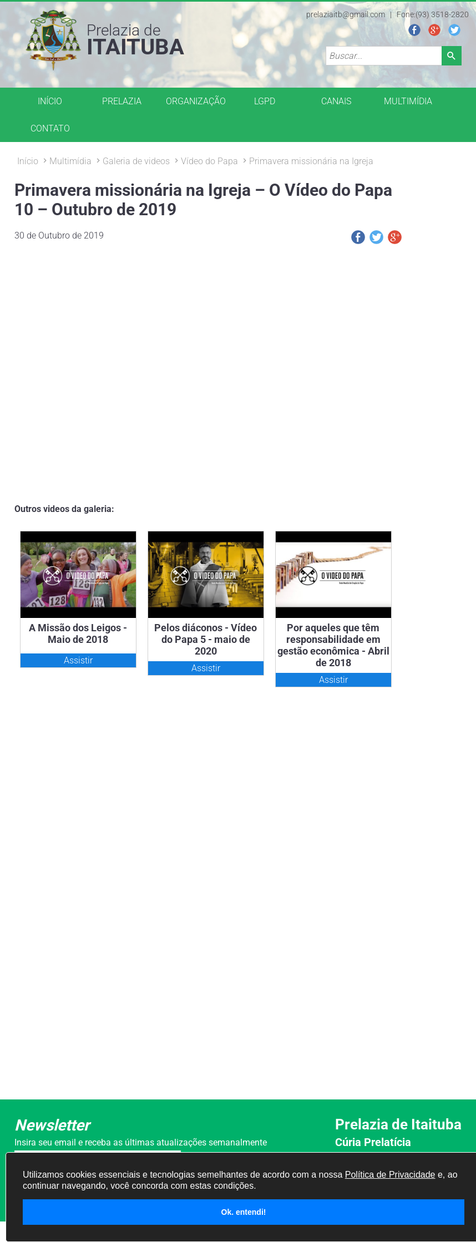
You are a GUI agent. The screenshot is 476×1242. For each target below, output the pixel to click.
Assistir (78, 660)
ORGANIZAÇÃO (196, 101)
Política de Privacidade (390, 1174)
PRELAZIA (121, 101)
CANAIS (336, 101)
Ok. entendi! (243, 1212)
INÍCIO (50, 101)
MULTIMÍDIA (408, 101)
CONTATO (50, 128)
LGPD (264, 101)
